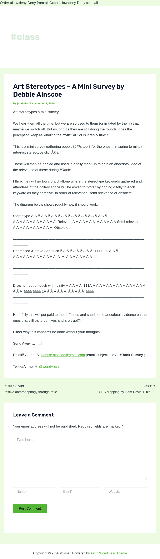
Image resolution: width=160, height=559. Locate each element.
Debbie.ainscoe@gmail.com (63, 355)
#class (25, 36)
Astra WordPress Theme (109, 553)
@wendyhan (49, 367)
